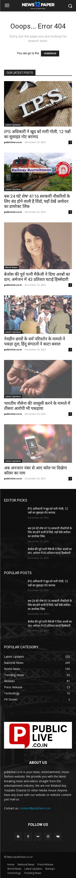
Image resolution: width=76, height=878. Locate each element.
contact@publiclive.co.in (35, 808)
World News (11, 267)
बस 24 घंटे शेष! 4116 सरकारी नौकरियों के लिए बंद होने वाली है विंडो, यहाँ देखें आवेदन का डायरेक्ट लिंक (37, 201)
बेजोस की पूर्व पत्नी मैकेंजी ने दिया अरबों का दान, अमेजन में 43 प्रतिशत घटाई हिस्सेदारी (37, 277)
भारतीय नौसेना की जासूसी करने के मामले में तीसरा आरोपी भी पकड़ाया (37, 406)
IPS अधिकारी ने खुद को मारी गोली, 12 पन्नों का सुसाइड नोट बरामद (37, 134)
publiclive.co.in (13, 142)
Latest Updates (13, 124)
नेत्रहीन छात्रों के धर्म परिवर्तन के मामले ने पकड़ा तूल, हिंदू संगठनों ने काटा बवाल (34, 341)
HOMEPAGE (50, 53)
